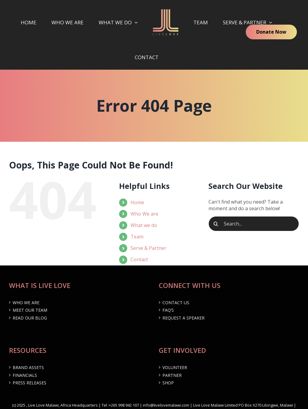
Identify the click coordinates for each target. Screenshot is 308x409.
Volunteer (174, 367)
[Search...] (253, 223)
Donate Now (271, 32)
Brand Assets (28, 367)
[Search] (215, 223)
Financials (25, 375)
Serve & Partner (148, 248)
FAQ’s (168, 310)
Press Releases (29, 383)
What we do (144, 225)
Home (137, 202)
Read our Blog (30, 318)
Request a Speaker (183, 318)
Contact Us (175, 302)
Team (137, 236)
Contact (139, 259)
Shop (168, 383)
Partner (172, 375)
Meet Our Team (30, 310)
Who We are (144, 214)
